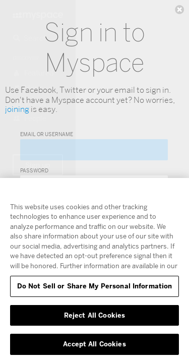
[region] (94, 270)
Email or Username (46, 134)
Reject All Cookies (94, 315)
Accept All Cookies (94, 343)
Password (34, 170)
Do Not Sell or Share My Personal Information (94, 285)
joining (17, 109)
